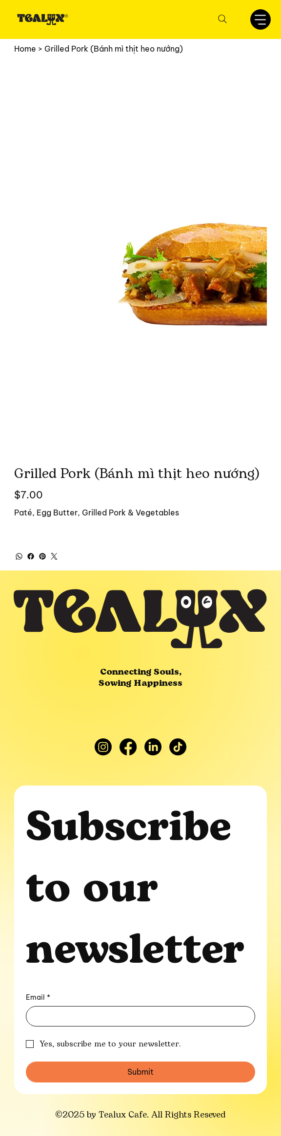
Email (38, 998)
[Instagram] (103, 746)
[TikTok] (177, 746)
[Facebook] (31, 556)
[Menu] (260, 19)
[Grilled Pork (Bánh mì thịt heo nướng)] (113, 49)
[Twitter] (54, 556)
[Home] (25, 49)
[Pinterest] (42, 556)
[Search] (222, 19)
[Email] (137, 1016)
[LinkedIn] (152, 746)
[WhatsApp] (19, 556)
